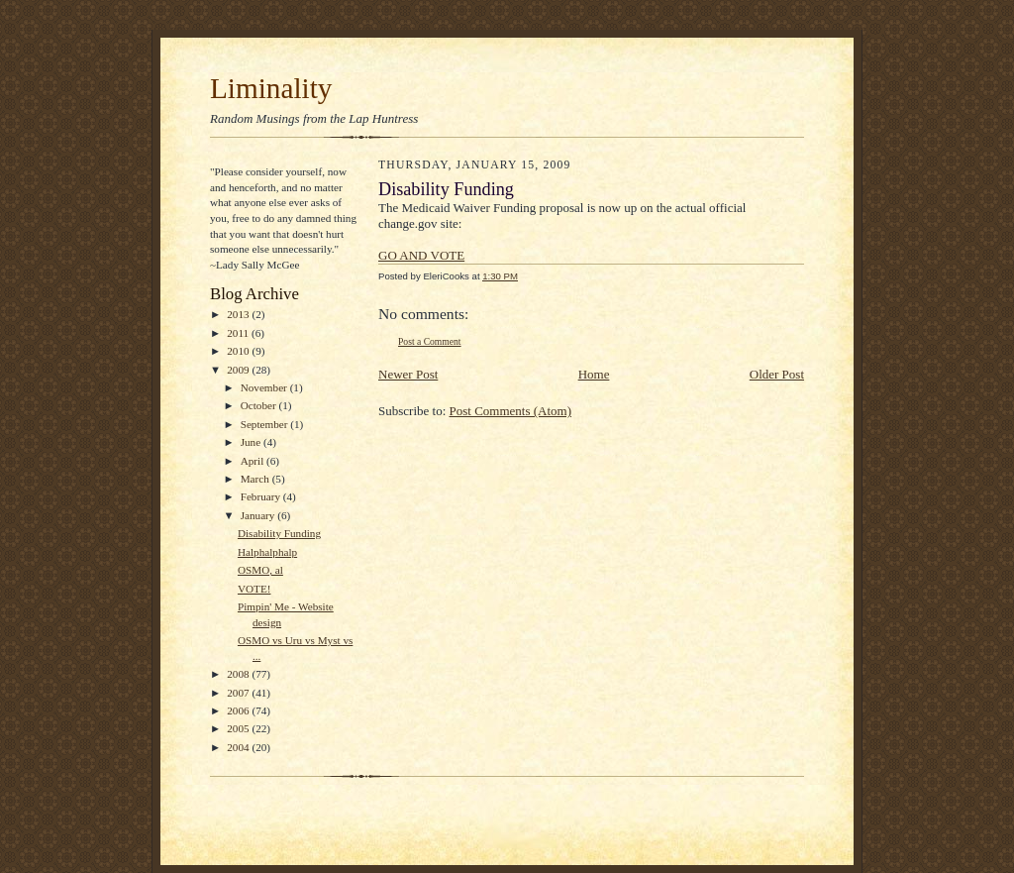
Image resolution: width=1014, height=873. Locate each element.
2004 (239, 747)
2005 (239, 728)
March (256, 479)
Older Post (777, 374)
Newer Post (408, 374)
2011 (239, 333)
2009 (239, 370)
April (253, 461)
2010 (239, 351)
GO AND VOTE (421, 255)
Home (594, 374)
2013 (239, 314)
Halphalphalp (267, 552)
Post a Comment (429, 341)
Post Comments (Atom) (511, 410)
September (266, 424)
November (265, 387)
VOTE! (254, 589)
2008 (239, 674)
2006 (239, 710)
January (259, 515)
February (262, 496)
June (252, 442)
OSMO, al (260, 570)
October (260, 405)
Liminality (271, 88)
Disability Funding (279, 533)
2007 (239, 693)
